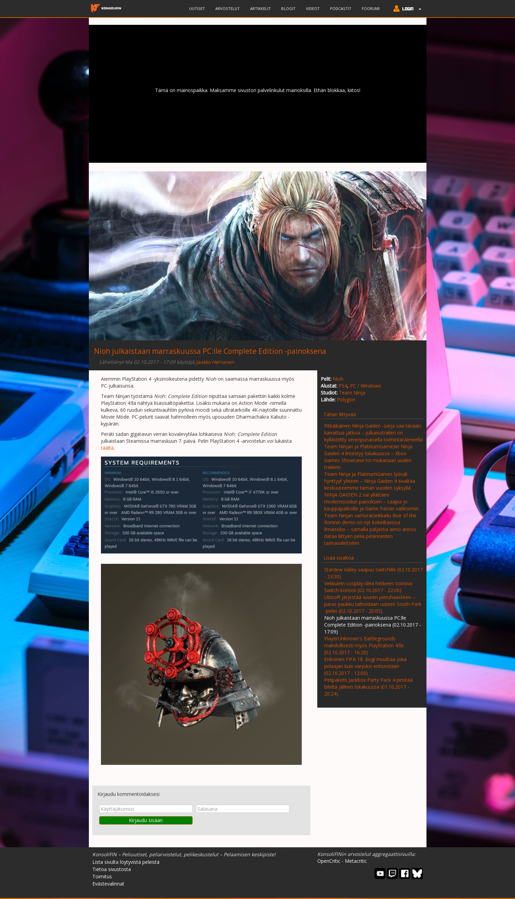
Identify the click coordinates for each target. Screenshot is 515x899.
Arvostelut (227, 8)
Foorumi (371, 8)
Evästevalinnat (108, 883)
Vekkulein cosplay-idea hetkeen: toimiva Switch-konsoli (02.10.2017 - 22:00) (368, 586)
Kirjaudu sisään (146, 820)
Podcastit (340, 8)
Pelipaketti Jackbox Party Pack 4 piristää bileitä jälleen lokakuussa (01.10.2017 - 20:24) (368, 687)
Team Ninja (352, 392)
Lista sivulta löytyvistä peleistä (125, 862)
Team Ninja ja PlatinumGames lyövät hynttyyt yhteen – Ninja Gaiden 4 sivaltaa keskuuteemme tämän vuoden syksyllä (369, 481)
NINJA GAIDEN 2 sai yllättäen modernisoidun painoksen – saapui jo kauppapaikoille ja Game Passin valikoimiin (371, 501)
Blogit (288, 8)
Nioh (338, 379)
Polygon (346, 399)
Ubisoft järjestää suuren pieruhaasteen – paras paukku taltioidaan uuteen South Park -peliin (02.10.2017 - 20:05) (372, 604)
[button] (405, 9)
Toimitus (102, 876)
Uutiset (197, 8)
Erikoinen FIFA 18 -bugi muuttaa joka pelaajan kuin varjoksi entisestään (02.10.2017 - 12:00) (365, 666)
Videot (313, 8)
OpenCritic (328, 861)
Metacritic (356, 861)
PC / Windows (365, 385)
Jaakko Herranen (215, 362)
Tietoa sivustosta (111, 869)
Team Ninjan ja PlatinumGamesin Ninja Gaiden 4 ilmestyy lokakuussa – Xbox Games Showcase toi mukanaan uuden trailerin (368, 456)
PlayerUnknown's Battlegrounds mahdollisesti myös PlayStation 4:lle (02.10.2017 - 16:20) (364, 645)
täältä (107, 447)
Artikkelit (260, 8)
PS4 (343, 385)
